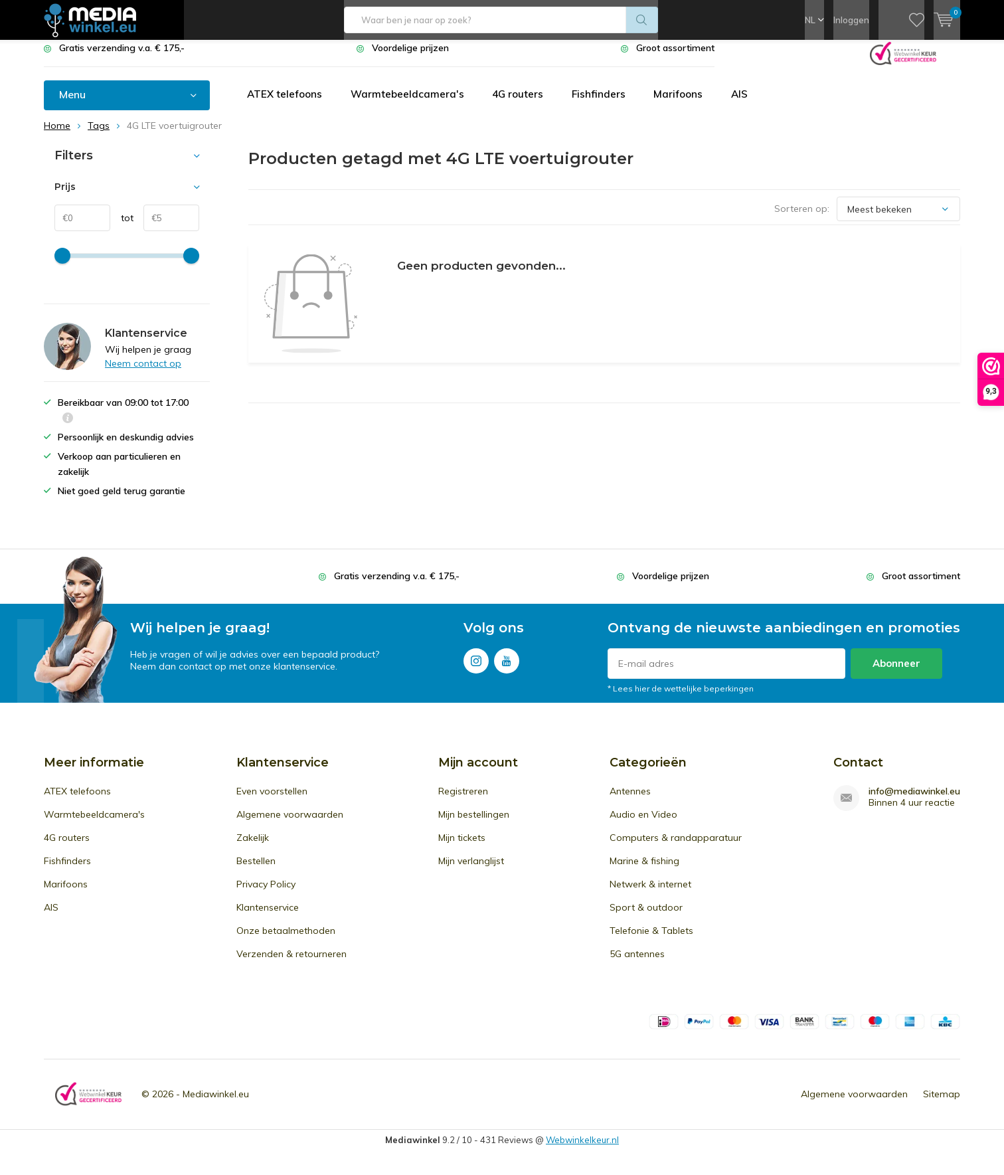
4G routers (525, 104)
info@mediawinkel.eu (914, 801)
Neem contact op (143, 373)
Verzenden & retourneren (291, 964)
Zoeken (642, 20)
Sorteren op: (801, 219)
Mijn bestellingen (473, 824)
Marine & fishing (644, 871)
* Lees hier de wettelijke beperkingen (681, 698)
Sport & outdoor (646, 917)
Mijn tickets (461, 848)
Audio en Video (643, 824)
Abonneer (896, 673)
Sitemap (941, 1104)
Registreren (463, 801)
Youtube (506, 668)
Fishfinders (608, 104)
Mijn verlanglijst (471, 871)
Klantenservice (267, 917)
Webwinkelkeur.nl (582, 1149)
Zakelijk (252, 848)
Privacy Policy (265, 894)
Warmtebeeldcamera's (412, 104)
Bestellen (256, 871)
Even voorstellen (271, 801)
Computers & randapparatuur (676, 848)
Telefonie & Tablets (651, 941)
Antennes (630, 801)
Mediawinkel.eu (216, 1104)
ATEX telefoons (286, 104)
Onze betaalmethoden (285, 941)
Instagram (476, 668)
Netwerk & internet (650, 894)
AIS (753, 104)
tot (121, 228)
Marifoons (690, 104)
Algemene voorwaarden (289, 824)
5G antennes (637, 964)
